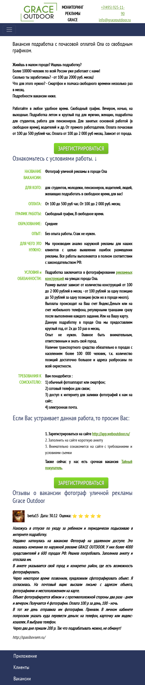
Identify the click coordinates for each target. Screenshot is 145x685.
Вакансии (22, 678)
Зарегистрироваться (81, 148)
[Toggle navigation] (9, 29)
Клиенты (21, 667)
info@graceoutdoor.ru (115, 19)
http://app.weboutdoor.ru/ (111, 433)
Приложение (25, 656)
